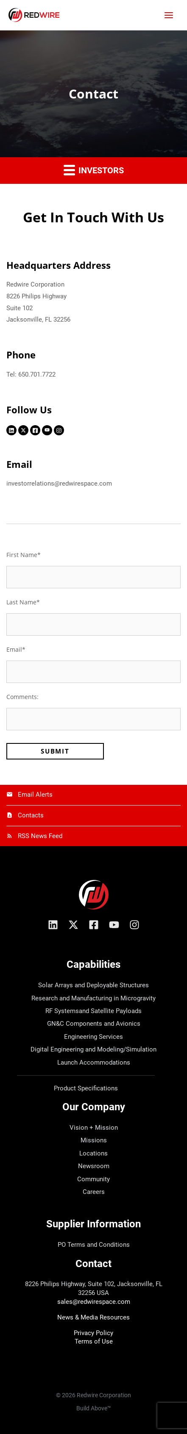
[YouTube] (114, 925)
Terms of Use (94, 1341)
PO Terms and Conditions (94, 1244)
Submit (55, 751)
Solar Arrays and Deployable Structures (93, 985)
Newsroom (93, 1166)
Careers (94, 1192)
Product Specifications (86, 1088)
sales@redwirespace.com (93, 1302)
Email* (15, 649)
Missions (94, 1140)
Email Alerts (35, 794)
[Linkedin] (53, 925)
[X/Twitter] (73, 925)
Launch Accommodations (93, 1062)
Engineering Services (93, 1037)
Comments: (22, 697)
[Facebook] (94, 925)
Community (93, 1179)
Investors (94, 169)
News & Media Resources (93, 1317)
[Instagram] (134, 925)
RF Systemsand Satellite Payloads (93, 1011)
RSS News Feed (40, 836)
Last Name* (23, 602)
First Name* (23, 555)
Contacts (31, 815)
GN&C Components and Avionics (93, 1023)
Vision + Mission (94, 1127)
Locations (93, 1153)
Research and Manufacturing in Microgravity (93, 998)
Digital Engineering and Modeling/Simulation (93, 1049)
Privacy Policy (93, 1333)
